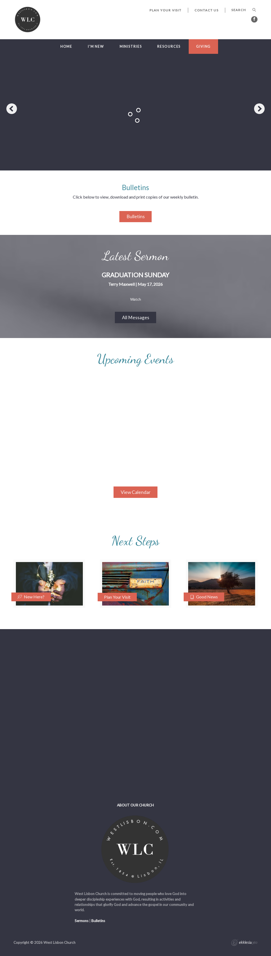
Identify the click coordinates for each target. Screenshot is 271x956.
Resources (168, 47)
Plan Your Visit (166, 10)
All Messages (135, 317)
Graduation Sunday (135, 275)
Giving (203, 47)
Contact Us (207, 10)
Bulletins (136, 216)
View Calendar (136, 492)
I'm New (96, 47)
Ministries (131, 47)
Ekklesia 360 (244, 943)
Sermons (81, 921)
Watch (135, 299)
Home (66, 47)
